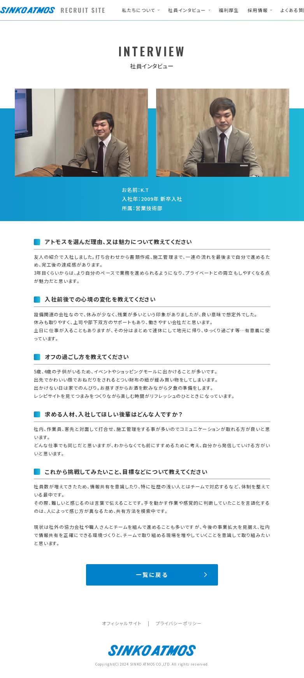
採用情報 (258, 10)
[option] (81, 133)
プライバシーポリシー (179, 623)
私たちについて (138, 10)
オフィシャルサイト (121, 623)
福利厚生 (229, 10)
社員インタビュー (187, 10)
